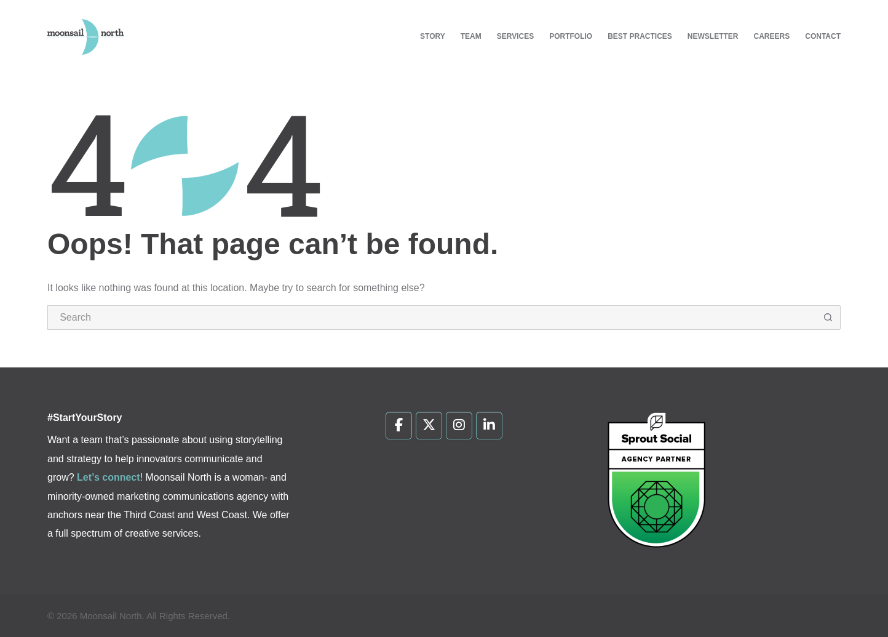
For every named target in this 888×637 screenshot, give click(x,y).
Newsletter (713, 36)
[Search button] (828, 317)
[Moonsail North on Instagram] (459, 426)
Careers (772, 36)
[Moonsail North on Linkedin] (489, 426)
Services (515, 36)
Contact (823, 36)
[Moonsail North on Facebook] (399, 426)
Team (471, 36)
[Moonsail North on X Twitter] (429, 426)
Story (432, 36)
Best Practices (640, 36)
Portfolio (570, 36)
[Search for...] (431, 317)
